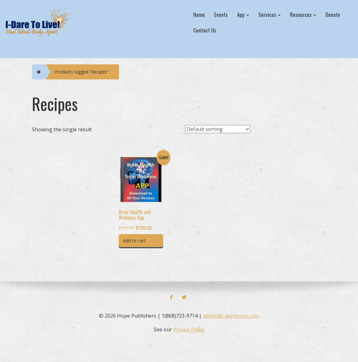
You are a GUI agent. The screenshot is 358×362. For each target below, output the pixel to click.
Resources (303, 14)
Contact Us (204, 30)
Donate (332, 14)
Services (269, 14)
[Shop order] (217, 129)
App (243, 14)
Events (221, 14)
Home (199, 14)
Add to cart (134, 241)
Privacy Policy (189, 329)
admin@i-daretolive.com (231, 315)
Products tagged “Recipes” (81, 72)
